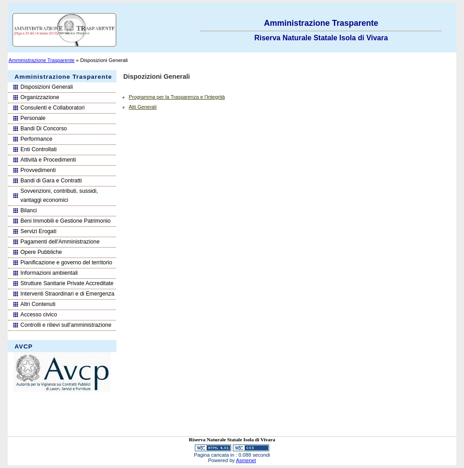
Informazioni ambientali (49, 273)
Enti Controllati (38, 149)
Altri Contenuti (37, 304)
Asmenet (246, 460)
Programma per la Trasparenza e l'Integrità (177, 97)
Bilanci (28, 210)
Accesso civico (38, 314)
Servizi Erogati (38, 231)
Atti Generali (143, 107)
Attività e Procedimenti (48, 160)
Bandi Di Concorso (43, 128)
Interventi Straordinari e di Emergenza (67, 294)
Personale (32, 118)
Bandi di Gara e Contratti (51, 180)
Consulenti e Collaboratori (52, 108)
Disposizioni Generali (46, 87)
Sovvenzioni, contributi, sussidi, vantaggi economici (59, 195)
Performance (36, 139)
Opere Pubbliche (41, 252)
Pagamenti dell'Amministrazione (60, 242)
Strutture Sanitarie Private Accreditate (66, 283)
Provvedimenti (38, 170)
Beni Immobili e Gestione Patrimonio (65, 221)
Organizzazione (39, 97)
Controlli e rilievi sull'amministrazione (65, 325)
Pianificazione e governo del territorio (66, 262)
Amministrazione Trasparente (42, 60)
